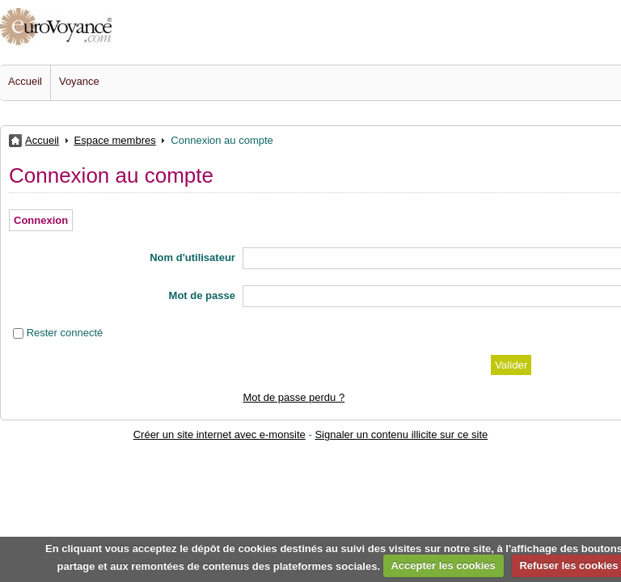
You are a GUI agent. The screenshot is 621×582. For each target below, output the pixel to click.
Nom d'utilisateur (192, 257)
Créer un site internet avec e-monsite (219, 434)
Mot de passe (202, 295)
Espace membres (115, 140)
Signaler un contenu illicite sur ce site (401, 434)
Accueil (25, 81)
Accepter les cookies (443, 565)
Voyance (79, 81)
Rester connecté (65, 333)
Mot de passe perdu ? (293, 397)
